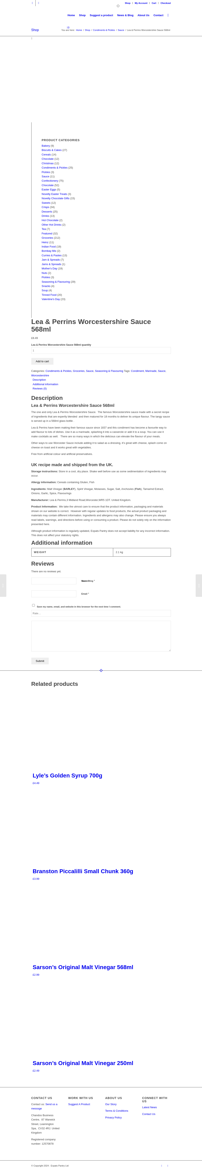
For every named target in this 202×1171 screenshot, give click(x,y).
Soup (45, 290)
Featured (47, 233)
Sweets (46, 202)
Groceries (47, 237)
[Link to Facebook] (39, 3)
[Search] (168, 15)
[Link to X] (32, 3)
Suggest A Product (79, 1104)
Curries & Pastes (52, 255)
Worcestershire (40, 375)
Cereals (46, 154)
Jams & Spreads (51, 264)
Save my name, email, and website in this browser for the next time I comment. (79, 606)
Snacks (46, 286)
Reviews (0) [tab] (40, 388)
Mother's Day (49, 268)
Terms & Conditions (116, 1110)
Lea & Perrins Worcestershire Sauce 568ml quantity (61, 344)
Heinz (45, 242)
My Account (141, 3)
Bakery (46, 145)
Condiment (137, 370)
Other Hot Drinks (52, 224)
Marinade (150, 370)
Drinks (45, 215)
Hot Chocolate (50, 220)
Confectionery (50, 180)
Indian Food (49, 246)
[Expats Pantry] (31, 15)
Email (85, 593)
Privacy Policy (113, 1117)
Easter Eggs (49, 189)
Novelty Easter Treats (54, 194)
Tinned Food (49, 294)
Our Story (111, 1104)
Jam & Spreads (51, 259)
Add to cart (42, 361)
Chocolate (48, 158)
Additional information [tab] (45, 384)
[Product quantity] (101, 350)
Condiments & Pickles (55, 167)
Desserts (47, 211)
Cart (154, 3)
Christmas (48, 163)
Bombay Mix (49, 250)
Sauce (45, 176)
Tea (44, 229)
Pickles (46, 172)
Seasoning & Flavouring (56, 281)
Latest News (149, 1107)
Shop (128, 3)
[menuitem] (128, 3)
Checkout (165, 3)
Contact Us (148, 1114)
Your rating (88, 580)
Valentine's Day (51, 299)
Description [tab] (39, 379)
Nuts (44, 272)
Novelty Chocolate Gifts (56, 198)
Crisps (45, 207)
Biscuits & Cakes (52, 150)
